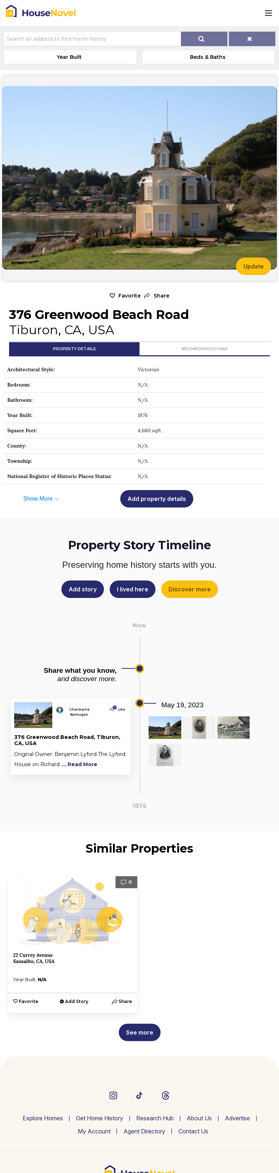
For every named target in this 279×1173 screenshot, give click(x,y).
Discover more (190, 589)
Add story (83, 589)
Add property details (157, 498)
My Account (94, 1131)
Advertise (237, 1118)
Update (253, 266)
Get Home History (99, 1118)
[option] (72, 944)
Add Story (76, 1001)
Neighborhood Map (205, 348)
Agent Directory (144, 1131)
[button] (156, 296)
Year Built (69, 57)
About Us (199, 1118)
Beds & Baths (208, 57)
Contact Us (193, 1131)
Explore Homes (43, 1118)
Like (119, 709)
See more (139, 1032)
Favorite (129, 295)
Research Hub (155, 1118)
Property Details (74, 348)
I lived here (132, 589)
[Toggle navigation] (268, 13)
